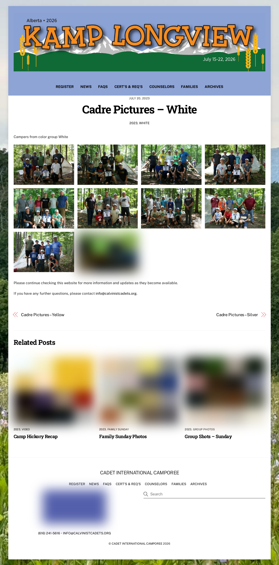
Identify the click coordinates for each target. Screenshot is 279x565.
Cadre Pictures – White (139, 109)
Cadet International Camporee (137, 543)
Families (189, 86)
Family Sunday (118, 429)
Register (65, 86)
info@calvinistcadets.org (116, 293)
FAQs (103, 86)
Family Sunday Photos (123, 436)
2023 (133, 122)
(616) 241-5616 (49, 533)
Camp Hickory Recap (36, 436)
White (144, 122)
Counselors (161, 86)
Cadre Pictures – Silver (237, 314)
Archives (214, 86)
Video (26, 429)
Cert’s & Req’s (128, 86)
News (86, 86)
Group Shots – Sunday (208, 436)
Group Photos (204, 429)
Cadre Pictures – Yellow (42, 314)
